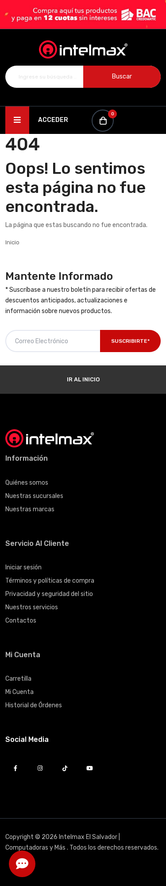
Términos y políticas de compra (49, 580)
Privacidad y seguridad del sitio (49, 594)
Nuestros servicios (31, 607)
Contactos (20, 620)
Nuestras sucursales (34, 496)
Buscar (122, 76)
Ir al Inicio (83, 379)
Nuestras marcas (29, 509)
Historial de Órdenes (33, 705)
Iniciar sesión (23, 567)
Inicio (12, 242)
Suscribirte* (130, 341)
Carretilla (18, 678)
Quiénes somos (26, 482)
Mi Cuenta (19, 692)
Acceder (53, 120)
